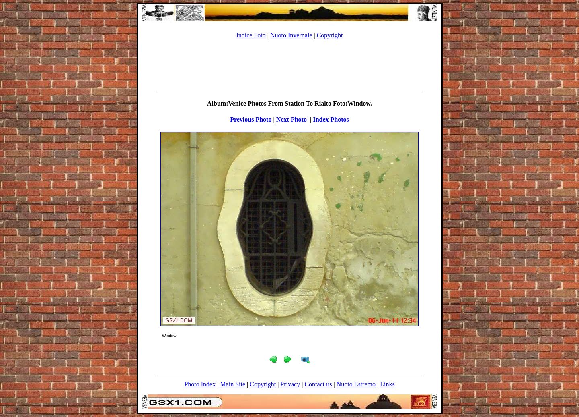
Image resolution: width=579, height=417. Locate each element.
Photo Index (200, 384)
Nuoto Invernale (291, 35)
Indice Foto (250, 35)
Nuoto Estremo (356, 384)
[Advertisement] (289, 64)
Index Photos (331, 119)
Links (387, 384)
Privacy (290, 384)
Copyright (330, 35)
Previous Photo (250, 119)
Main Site (232, 384)
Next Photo (291, 119)
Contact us (318, 384)
